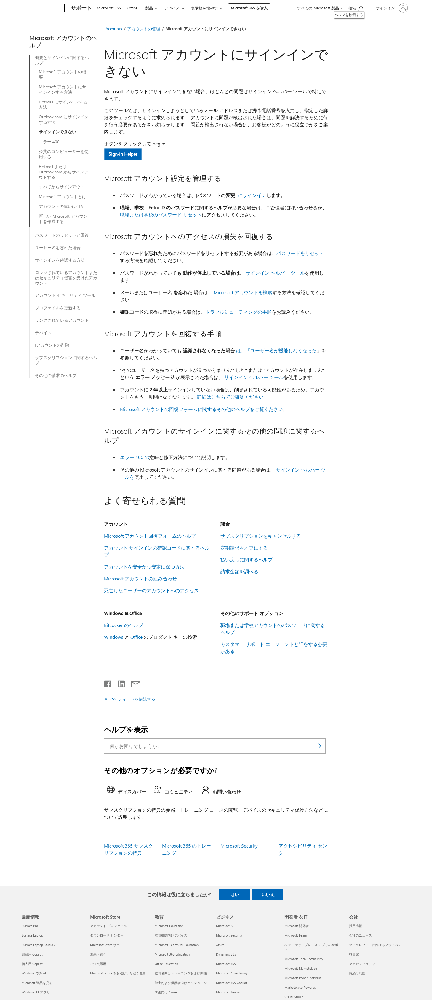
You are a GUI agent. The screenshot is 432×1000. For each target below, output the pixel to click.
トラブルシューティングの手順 (238, 312)
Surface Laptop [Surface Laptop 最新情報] (32, 935)
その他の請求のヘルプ (55, 375)
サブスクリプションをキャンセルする (260, 536)
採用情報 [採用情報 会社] (355, 925)
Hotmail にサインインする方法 (63, 104)
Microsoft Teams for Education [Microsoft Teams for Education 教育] (177, 944)
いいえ (268, 894)
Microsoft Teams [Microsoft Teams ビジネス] (228, 992)
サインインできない (57, 132)
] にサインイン (250, 195)
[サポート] (81, 8)
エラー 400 (49, 141)
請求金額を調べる (239, 571)
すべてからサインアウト (61, 187)
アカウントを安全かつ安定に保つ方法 (144, 566)
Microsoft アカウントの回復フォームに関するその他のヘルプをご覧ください (201, 409)
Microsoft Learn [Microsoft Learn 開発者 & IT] (295, 935)
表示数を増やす (204, 7)
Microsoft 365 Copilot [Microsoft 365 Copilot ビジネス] (231, 982)
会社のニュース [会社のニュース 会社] (360, 935)
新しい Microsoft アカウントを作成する (63, 219)
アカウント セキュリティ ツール (65, 295)
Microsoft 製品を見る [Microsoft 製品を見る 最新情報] (37, 982)
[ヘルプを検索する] (355, 7)
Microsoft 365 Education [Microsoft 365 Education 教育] (172, 954)
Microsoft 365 (109, 7)
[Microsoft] (42, 8)
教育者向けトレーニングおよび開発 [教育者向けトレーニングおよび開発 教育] (181, 973)
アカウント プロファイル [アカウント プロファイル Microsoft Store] (108, 925)
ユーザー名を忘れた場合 (58, 247)
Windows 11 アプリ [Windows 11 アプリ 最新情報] (36, 992)
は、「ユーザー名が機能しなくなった (276, 350)
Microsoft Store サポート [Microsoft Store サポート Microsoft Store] (108, 944)
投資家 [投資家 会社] (354, 954)
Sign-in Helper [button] (122, 154)
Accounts (113, 28)
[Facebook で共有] (108, 683)
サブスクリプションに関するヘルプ (66, 360)
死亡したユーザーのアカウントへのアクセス (151, 590)
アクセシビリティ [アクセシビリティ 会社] (362, 963)
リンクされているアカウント (62, 320)
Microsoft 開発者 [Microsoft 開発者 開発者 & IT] (296, 925)
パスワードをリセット (300, 253)
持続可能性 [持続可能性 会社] (357, 973)
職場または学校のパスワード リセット (161, 214)
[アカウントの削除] (53, 345)
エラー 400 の (134, 457)
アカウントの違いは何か (61, 206)
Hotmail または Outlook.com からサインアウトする (63, 172)
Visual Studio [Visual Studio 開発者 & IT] (293, 997)
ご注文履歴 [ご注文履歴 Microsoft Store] (98, 963)
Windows (113, 637)
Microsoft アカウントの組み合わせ (140, 578)
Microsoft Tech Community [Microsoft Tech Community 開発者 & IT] (303, 959)
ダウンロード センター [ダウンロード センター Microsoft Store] (107, 935)
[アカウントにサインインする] (391, 8)
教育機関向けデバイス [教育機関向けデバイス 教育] (171, 935)
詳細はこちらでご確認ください (230, 397)
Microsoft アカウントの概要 (62, 74)
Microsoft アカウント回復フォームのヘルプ (150, 536)
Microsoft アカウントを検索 (243, 292)
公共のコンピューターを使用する (64, 154)
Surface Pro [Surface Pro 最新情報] (30, 925)
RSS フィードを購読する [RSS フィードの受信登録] (132, 698)
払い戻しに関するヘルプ (246, 559)
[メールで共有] (133, 683)
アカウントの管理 (143, 28)
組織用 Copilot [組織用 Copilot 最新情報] (32, 954)
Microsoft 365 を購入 (249, 7)
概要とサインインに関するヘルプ (62, 60)
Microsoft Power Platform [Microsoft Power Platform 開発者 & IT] (302, 978)
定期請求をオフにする (244, 547)
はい (234, 894)
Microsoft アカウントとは (62, 196)
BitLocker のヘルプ (123, 625)
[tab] (128, 791)
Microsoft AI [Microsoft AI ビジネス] (224, 925)
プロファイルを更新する (58, 307)
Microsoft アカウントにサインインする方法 (62, 89)
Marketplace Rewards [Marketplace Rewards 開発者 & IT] (300, 987)
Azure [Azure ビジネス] (220, 944)
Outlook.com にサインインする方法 (63, 119)
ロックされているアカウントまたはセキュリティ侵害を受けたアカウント (66, 278)
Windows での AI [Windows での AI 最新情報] (34, 973)
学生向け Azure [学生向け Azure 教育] (166, 992)
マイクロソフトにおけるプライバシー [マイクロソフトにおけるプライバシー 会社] (376, 944)
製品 (149, 7)
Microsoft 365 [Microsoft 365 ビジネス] (226, 963)
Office (132, 7)
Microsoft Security (239, 846)
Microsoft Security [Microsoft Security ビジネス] (229, 935)
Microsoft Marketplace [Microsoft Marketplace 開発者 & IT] (300, 968)
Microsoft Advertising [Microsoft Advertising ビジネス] (231, 973)
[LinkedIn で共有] (119, 683)
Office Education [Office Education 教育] (166, 963)
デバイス (172, 7)
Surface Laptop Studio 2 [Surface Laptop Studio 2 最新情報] (39, 944)
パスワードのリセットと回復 (62, 235)
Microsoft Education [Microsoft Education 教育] (169, 925)
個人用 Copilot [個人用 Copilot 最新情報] (32, 963)
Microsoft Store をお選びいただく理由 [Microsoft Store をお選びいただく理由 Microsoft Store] (118, 973)
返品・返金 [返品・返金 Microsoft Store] (98, 954)
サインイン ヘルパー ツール (275, 273)
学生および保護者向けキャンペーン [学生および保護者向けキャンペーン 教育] (181, 982)
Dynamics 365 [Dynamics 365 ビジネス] (226, 954)
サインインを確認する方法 (60, 260)
